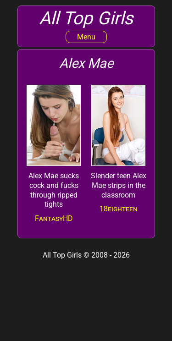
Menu (86, 37)
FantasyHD (54, 218)
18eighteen (119, 208)
